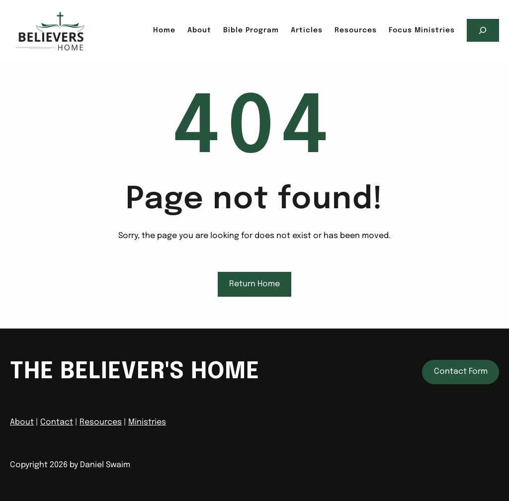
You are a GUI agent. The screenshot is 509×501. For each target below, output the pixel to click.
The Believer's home (134, 372)
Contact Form (461, 371)
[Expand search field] (483, 30)
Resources (101, 422)
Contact (56, 422)
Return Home (254, 284)
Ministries (147, 422)
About (22, 422)
